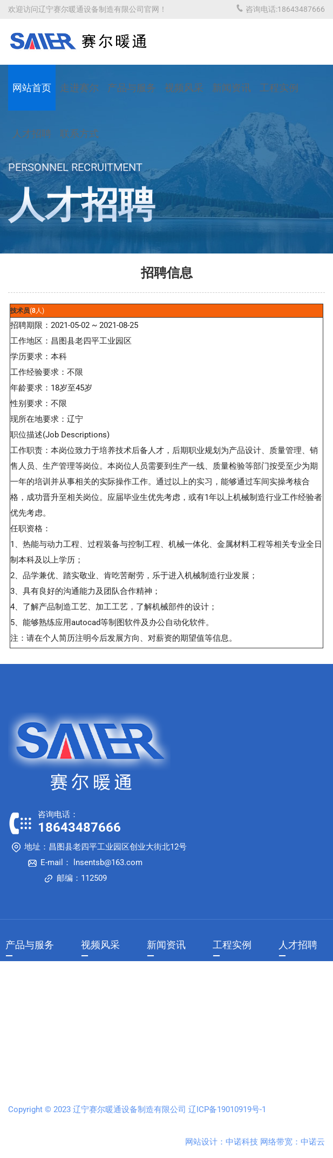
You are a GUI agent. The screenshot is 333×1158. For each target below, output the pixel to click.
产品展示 (20, 975)
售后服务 (20, 1008)
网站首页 (31, 87)
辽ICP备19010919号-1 (227, 1109)
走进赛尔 (79, 87)
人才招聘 (297, 944)
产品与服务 (131, 87)
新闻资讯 (231, 87)
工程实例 (279, 87)
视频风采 (184, 87)
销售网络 (20, 992)
